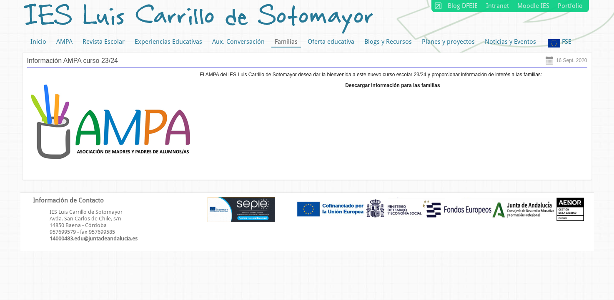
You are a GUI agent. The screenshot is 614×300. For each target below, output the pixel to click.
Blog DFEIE (463, 6)
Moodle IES (533, 6)
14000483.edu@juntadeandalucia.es (94, 238)
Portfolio (570, 6)
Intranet (497, 6)
